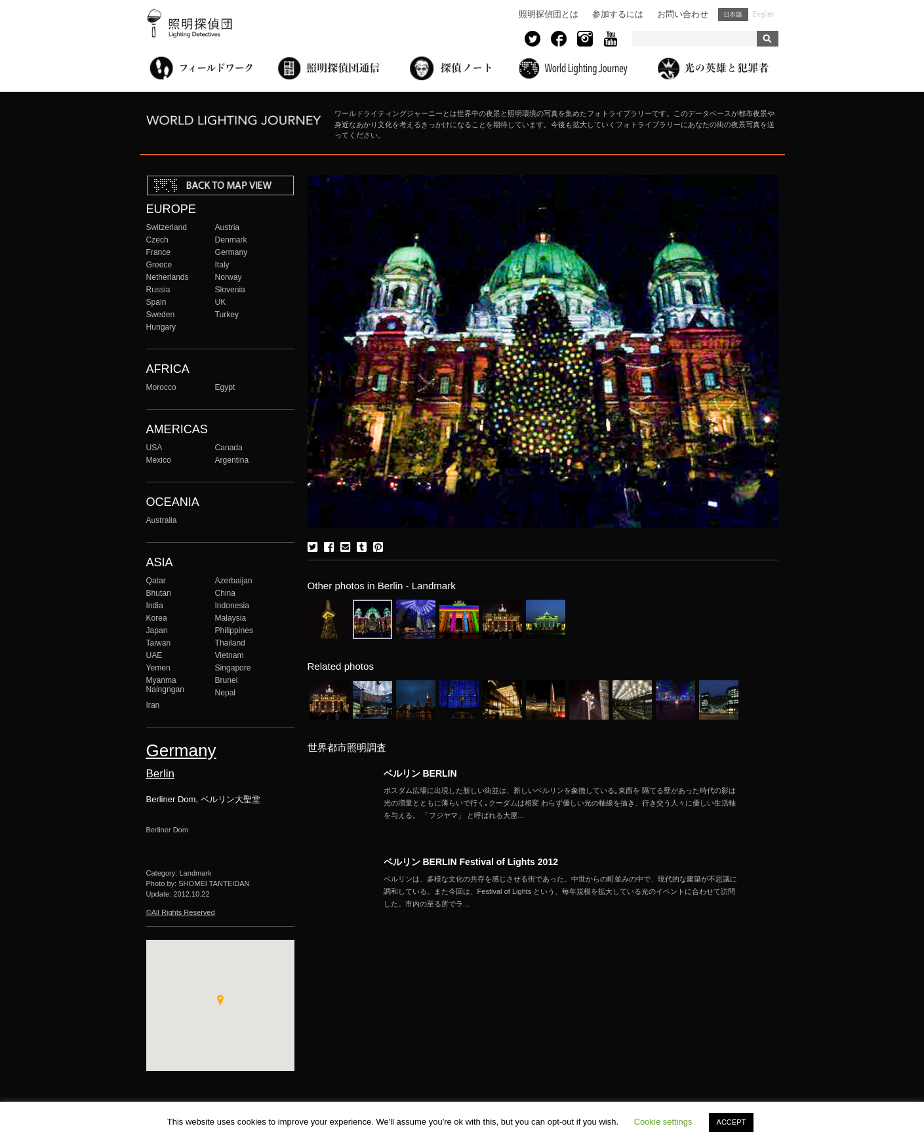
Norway (228, 277)
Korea (156, 618)
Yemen (158, 667)
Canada (229, 447)
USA (154, 447)
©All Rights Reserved (180, 912)
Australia (161, 520)
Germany (231, 252)
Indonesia (232, 605)
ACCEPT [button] (731, 1122)
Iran (153, 705)
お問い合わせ (682, 14)
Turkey (227, 314)
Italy (222, 264)
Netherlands (167, 277)
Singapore (233, 667)
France (158, 252)
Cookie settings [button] (663, 1122)
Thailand (230, 643)
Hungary (161, 327)
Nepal (225, 692)
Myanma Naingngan (165, 685)
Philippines (234, 630)
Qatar (156, 580)
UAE (154, 655)
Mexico (158, 460)
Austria (227, 227)
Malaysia (231, 618)
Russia (158, 289)
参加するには (617, 14)
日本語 (733, 14)
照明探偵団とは (548, 14)
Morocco (161, 387)
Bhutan (158, 593)
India (154, 605)
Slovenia (230, 289)
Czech (157, 239)
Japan (157, 630)
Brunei (226, 680)
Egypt (225, 387)
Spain (156, 302)
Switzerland (166, 227)
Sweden (160, 314)
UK (220, 302)
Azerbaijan (233, 580)
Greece (159, 264)
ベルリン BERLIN (420, 773)
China (225, 593)
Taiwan (158, 643)
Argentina (232, 460)
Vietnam (229, 655)
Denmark (231, 239)
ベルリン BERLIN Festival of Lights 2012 (471, 862)
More (561, 803)
